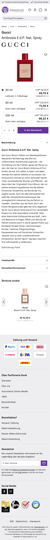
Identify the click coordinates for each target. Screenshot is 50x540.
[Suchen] (45, 18)
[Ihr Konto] (35, 10)
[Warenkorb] (40, 10)
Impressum (35, 521)
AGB (19, 472)
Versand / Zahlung (10, 423)
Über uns (6, 386)
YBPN (4, 396)
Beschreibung (8, 142)
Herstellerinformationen (14, 268)
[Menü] (45, 10)
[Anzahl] (9, 130)
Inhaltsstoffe (8, 260)
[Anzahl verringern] (4, 130)
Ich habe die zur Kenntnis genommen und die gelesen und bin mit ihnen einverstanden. (24, 472)
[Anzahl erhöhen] (14, 130)
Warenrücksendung (11, 439)
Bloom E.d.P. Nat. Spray (25, 309)
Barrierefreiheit (9, 402)
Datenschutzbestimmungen (23, 470)
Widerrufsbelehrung (11, 428)
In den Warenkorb (33, 130)
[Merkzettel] (29, 10)
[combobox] (22, 18)
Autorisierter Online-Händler (15, 391)
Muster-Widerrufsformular (14, 433)
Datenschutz (21, 521)
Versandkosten (39, 527)
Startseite (6, 380)
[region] (25, 67)
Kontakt (5, 407)
